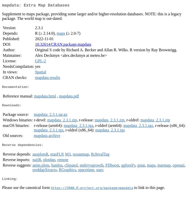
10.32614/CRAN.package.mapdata (63, 45)
